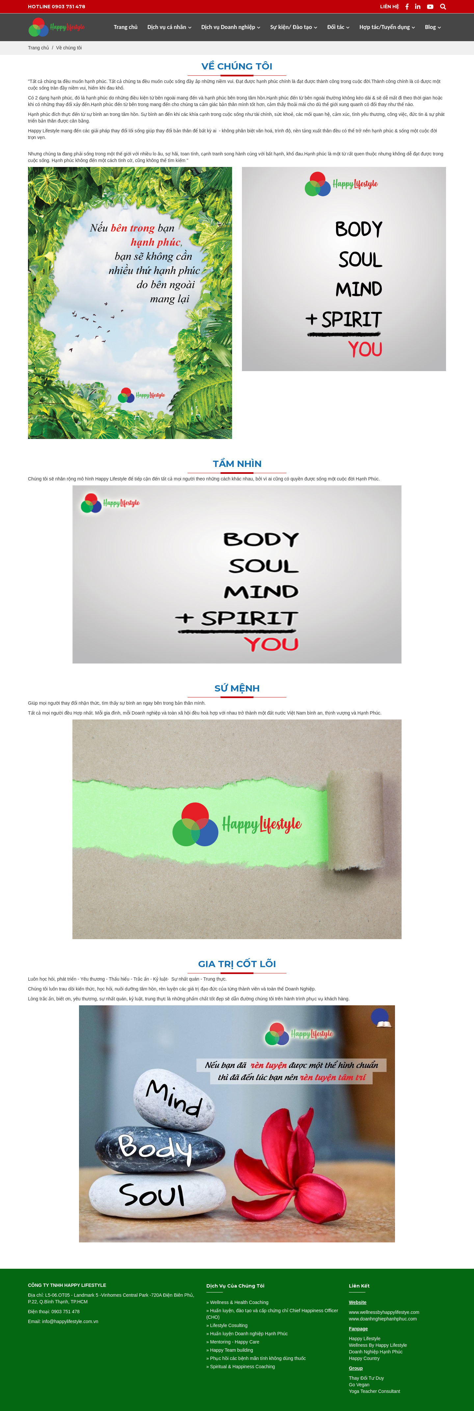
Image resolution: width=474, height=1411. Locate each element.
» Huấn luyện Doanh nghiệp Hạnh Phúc (247, 1333)
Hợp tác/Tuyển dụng (387, 27)
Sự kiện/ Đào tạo (293, 27)
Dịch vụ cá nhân (169, 27)
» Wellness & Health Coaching (237, 1302)
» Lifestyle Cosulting (227, 1325)
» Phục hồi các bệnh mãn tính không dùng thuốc (256, 1358)
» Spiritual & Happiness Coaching (240, 1366)
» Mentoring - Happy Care (232, 1341)
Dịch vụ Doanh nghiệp (231, 27)
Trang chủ (126, 27)
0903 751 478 (68, 7)
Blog (433, 27)
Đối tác (338, 27)
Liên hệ (389, 7)
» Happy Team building (229, 1350)
